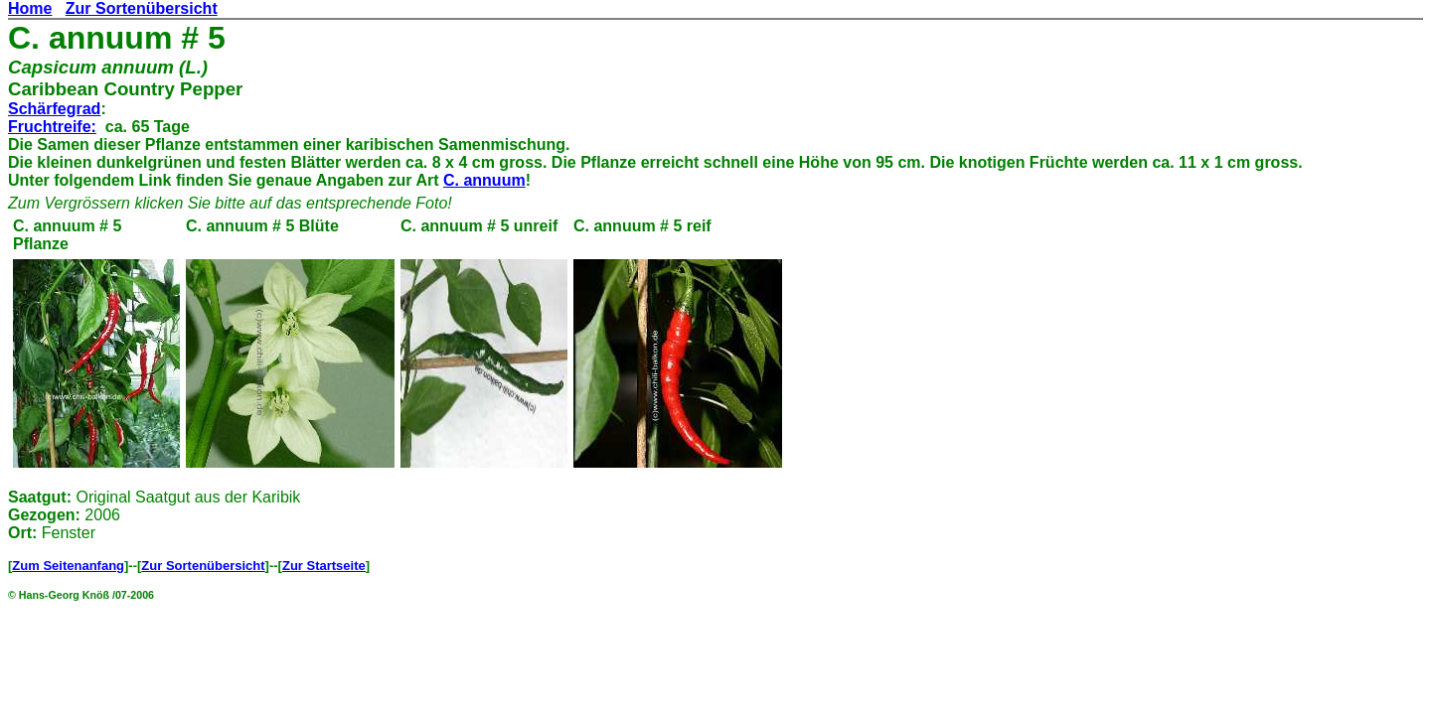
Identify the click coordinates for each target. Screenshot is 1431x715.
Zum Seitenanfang (68, 565)
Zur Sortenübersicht (142, 8)
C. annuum (484, 180)
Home (30, 8)
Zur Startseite (324, 565)
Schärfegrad (54, 108)
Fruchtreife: (52, 126)
